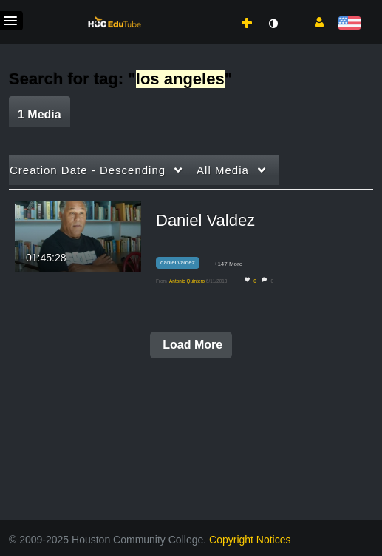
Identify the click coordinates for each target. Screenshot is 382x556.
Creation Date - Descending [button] (88, 170)
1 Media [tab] (39, 114)
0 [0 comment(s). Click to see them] (273, 281)
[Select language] (349, 24)
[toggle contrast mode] (272, 23)
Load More (191, 344)
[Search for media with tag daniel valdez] (183, 265)
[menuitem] (214, 8)
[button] (313, 21)
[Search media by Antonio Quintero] (187, 281)
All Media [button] (223, 170)
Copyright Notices (250, 540)
